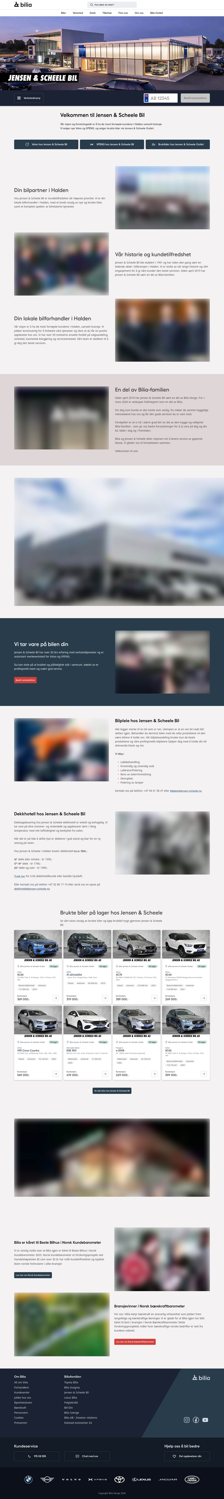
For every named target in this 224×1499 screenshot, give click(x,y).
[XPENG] (97, 1480)
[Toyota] (119, 1480)
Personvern (21, 1412)
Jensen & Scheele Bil (76, 1392)
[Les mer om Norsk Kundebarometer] (33, 1275)
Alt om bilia (21, 1382)
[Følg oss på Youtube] (205, 1420)
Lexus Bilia (70, 1397)
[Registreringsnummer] (163, 98)
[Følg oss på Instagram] (186, 1420)
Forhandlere (21, 1387)
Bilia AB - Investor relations (80, 1418)
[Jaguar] (167, 1480)
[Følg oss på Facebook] (196, 1420)
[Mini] (47, 1480)
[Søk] (112, 5)
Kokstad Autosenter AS (78, 1423)
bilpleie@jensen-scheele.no (186, 791)
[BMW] (28, 1480)
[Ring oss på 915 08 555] (37, 1456)
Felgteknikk (71, 1402)
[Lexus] (141, 1480)
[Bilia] (23, 4)
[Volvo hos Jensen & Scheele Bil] (46, 144)
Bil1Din (68, 1407)
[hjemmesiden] (201, 1378)
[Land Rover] (192, 1480)
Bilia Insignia (72, 1387)
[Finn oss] (123, 13)
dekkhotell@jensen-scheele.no (32, 888)
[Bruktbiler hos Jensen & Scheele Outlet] (178, 144)
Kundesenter (22, 1392)
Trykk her (19, 876)
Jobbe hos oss (22, 1397)
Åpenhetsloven (23, 1402)
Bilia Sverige (71, 1412)
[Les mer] (135, 1342)
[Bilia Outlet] (156, 13)
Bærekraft (20, 1407)
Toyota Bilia (71, 1382)
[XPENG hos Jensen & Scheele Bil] (112, 144)
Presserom (20, 1423)
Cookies (19, 1418)
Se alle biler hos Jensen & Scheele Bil (112, 1091)
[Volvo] (71, 1480)
